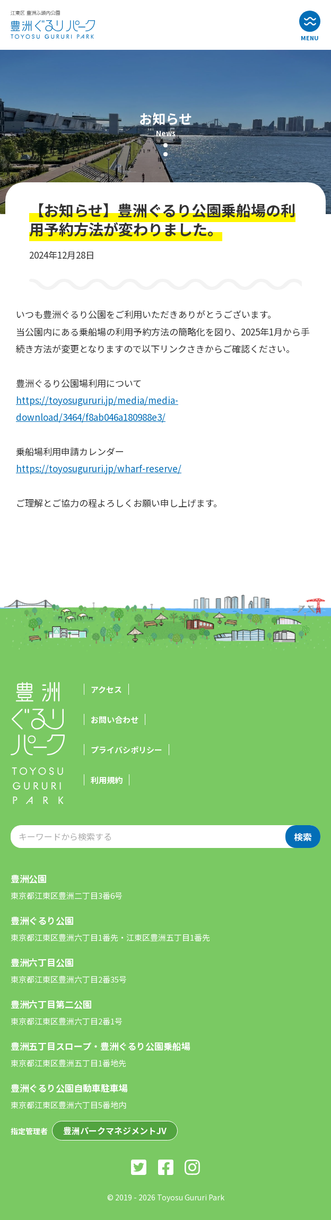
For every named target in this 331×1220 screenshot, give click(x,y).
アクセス (106, 689)
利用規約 (107, 779)
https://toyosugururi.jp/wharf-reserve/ (98, 468)
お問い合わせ (114, 719)
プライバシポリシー (126, 749)
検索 (303, 836)
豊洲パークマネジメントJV (115, 1130)
